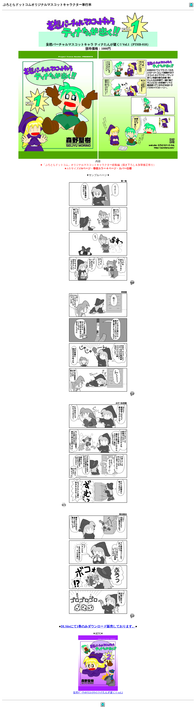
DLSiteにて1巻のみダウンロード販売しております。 (98, 626)
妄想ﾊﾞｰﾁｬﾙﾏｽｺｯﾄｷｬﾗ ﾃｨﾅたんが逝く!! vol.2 (98, 692)
